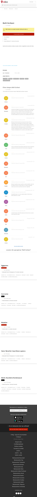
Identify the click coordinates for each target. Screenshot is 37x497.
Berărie (7, 360)
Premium (29, 303)
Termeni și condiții (18, 448)
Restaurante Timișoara (18, 462)
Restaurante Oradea (18, 480)
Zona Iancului (16, 78)
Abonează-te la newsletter (17, 410)
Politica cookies (18, 446)
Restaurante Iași (18, 466)
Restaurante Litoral (18, 473)
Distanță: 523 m (3, 358)
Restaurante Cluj (18, 460)
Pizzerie (26, 78)
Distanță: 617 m (3, 387)
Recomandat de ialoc (11, 303)
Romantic (28, 387)
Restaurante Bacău (18, 475)
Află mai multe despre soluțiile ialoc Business (18, 429)
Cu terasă (5, 78)
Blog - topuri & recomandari (19, 434)
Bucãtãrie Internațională (12, 276)
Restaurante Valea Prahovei (18, 471)
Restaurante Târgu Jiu (18, 484)
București (5, 8)
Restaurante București (18, 458)
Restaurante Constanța (18, 486)
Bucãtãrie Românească (13, 360)
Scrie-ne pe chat (18, 439)
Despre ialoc (18, 442)
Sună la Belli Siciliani (18, 34)
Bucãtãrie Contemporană (26, 389)
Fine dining (18, 303)
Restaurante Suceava (18, 477)
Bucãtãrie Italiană (6, 80)
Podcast (19, 437)
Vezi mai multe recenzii (18, 246)
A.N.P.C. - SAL (18, 453)
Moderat (10, 78)
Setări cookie (18, 455)
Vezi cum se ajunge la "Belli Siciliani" (10, 65)
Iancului (16, 8)
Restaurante (11, 8)
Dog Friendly (24, 303)
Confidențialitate (18, 444)
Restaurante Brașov (18, 464)
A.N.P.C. (18, 450)
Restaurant (22, 78)
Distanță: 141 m (3, 303)
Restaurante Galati (18, 482)
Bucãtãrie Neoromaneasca (21, 305)
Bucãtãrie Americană (13, 333)
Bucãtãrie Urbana (4, 276)
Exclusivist (3, 389)
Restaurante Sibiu (18, 469)
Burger (7, 333)
